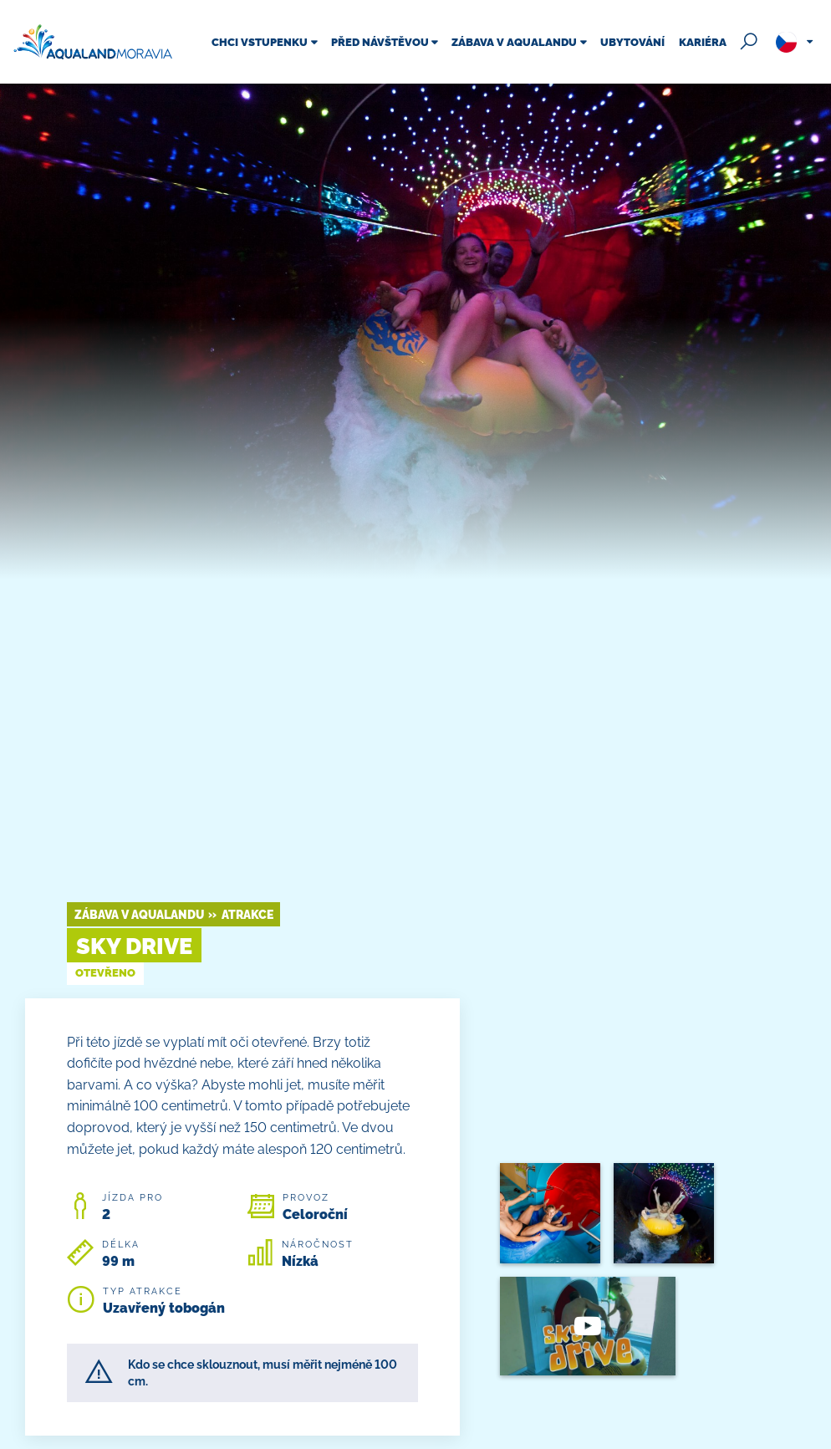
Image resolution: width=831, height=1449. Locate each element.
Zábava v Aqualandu (139, 914)
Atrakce (247, 914)
